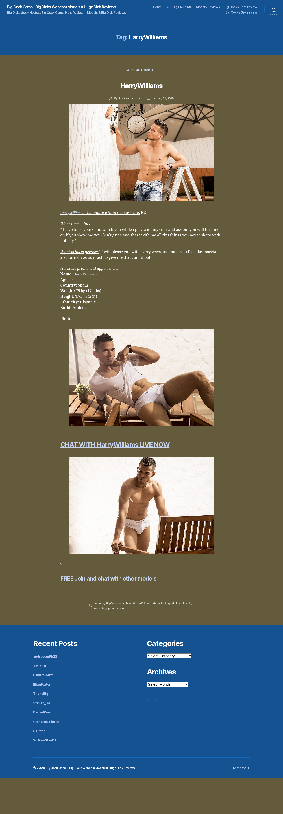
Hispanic (159, 639)
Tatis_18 (40, 701)
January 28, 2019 (163, 100)
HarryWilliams (141, 85)
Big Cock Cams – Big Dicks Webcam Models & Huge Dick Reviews (96, 804)
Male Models (147, 71)
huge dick (173, 639)
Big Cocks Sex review (241, 13)
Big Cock (112, 639)
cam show (126, 639)
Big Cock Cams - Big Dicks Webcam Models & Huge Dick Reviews (71, 7)
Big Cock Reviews (150, 735)
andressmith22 (47, 692)
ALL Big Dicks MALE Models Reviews (193, 7)
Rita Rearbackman (129, 100)
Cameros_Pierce (48, 757)
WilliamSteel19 (47, 776)
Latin (129, 71)
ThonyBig (42, 729)
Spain (118, 644)
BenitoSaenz (44, 711)
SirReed (40, 766)
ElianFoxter (43, 720)
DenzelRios (43, 748)
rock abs (107, 644)
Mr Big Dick (156, 735)
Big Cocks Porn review (240, 7)
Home (157, 7)
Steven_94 (43, 739)
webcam (128, 644)
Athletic (99, 639)
